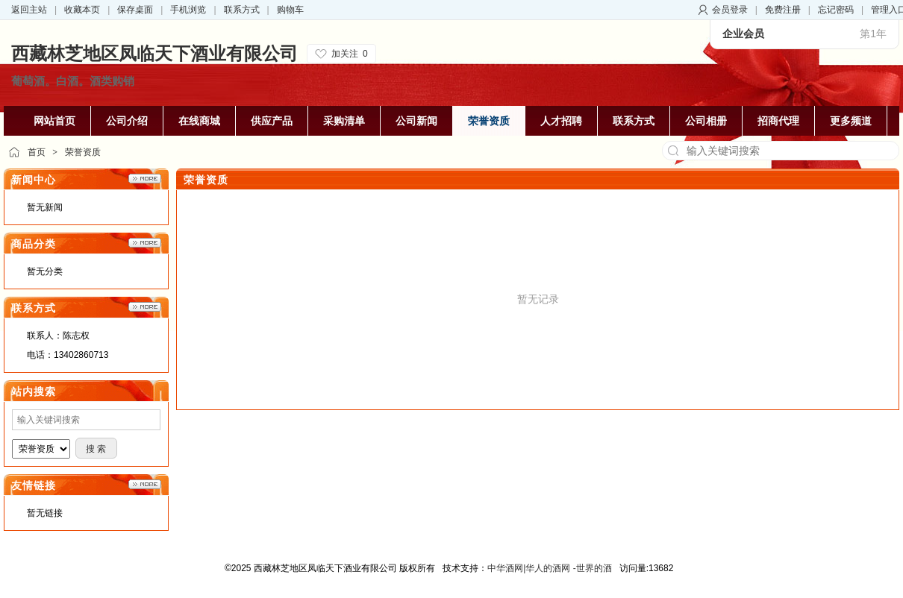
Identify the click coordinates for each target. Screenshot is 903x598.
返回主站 (29, 9)
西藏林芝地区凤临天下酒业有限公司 (154, 53)
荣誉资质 (83, 152)
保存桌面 (135, 9)
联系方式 (242, 9)
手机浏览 (188, 9)
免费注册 (783, 9)
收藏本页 (82, 9)
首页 (37, 152)
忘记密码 (836, 9)
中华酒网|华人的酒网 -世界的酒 (549, 568)
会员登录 (730, 9)
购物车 (290, 9)
